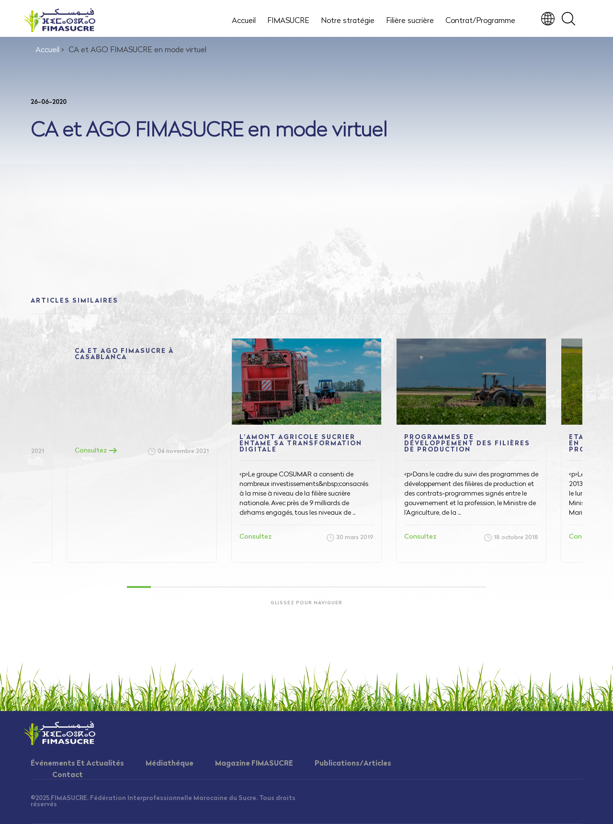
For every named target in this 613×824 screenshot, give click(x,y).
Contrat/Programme (480, 21)
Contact (67, 775)
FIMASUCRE (288, 21)
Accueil (244, 21)
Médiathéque (169, 764)
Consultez (96, 450)
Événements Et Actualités (77, 764)
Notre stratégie (348, 21)
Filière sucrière (410, 21)
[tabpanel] (306, 450)
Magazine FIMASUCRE (254, 764)
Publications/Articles (353, 764)
